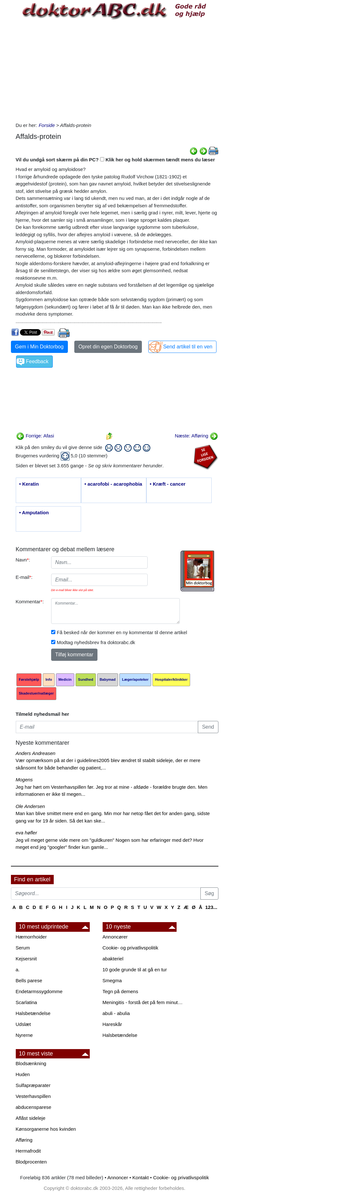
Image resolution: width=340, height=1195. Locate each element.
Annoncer (117, 1177)
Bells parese (29, 980)
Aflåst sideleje (31, 1118)
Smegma (112, 980)
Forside (47, 125)
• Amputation (34, 512)
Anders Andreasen (36, 753)
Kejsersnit (26, 958)
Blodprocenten (31, 1161)
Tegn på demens (120, 991)
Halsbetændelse (33, 1013)
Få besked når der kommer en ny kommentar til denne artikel (122, 632)
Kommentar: (30, 601)
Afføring (24, 1140)
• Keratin (29, 484)
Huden (23, 1074)
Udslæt (23, 1024)
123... (211, 907)
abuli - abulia (116, 1013)
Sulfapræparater (33, 1085)
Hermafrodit (28, 1151)
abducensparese (33, 1107)
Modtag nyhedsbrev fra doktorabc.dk (96, 642)
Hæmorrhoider (31, 936)
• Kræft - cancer (168, 484)
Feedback (37, 361)
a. (18, 969)
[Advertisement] (117, 70)
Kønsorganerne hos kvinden (46, 1129)
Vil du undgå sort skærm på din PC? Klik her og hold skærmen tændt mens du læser (115, 159)
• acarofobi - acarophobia (113, 484)
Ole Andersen (30, 806)
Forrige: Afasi (35, 435)
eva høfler (26, 832)
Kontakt (141, 1177)
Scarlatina (26, 1002)
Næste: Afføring (196, 435)
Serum (23, 947)
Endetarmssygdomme (39, 991)
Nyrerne (24, 1035)
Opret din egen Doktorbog (108, 346)
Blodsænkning (31, 1063)
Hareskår (112, 1024)
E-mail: (24, 577)
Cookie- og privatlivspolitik (130, 947)
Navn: (23, 559)
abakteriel (113, 958)
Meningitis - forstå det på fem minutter (143, 1002)
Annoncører (115, 936)
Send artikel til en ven (187, 346)
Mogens (24, 779)
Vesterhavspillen (33, 1096)
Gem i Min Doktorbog (39, 346)
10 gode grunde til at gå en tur (135, 969)
